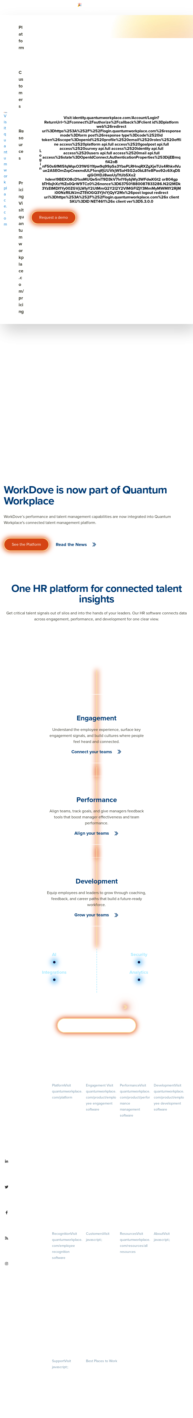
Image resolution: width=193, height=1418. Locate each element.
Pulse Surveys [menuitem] (96, 1130)
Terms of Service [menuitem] (63, 1387)
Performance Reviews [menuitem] (135, 1190)
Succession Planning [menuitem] (168, 1154)
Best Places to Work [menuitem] (101, 1360)
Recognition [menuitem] (67, 1245)
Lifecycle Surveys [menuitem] (98, 1123)
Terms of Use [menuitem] (61, 1380)
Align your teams (91, 833)
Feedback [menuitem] (135, 1171)
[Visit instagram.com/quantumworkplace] (24, 1272)
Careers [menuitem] (168, 1252)
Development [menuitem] (169, 1097)
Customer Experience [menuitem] (101, 1259)
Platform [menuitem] (67, 1091)
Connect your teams (91, 751)
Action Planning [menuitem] (97, 1137)
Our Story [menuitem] (168, 1290)
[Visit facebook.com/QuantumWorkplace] (24, 1221)
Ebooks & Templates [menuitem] (134, 1277)
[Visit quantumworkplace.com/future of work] (24, 1247)
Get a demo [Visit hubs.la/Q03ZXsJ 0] (96, 1025)
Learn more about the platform (93, 1007)
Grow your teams (91, 915)
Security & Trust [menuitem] (63, 1394)
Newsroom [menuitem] (168, 1316)
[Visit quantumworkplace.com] (5, 169)
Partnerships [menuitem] (162, 1329)
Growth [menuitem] (169, 1128)
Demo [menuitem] (66, 1110)
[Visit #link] (100, 10)
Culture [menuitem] (168, 1271)
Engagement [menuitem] (101, 1097)
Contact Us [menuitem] (168, 1342)
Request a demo (53, 217)
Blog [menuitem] (134, 1264)
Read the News (71, 544)
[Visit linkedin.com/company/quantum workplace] (24, 1170)
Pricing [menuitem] (66, 1129)
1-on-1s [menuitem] (135, 1209)
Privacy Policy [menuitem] (61, 1373)
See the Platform (26, 544)
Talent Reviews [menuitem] (164, 1147)
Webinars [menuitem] (134, 1290)
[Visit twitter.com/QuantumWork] (24, 1196)
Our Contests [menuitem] (95, 1367)
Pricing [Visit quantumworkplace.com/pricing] (21, 247)
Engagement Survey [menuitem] (100, 1116)
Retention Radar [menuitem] (97, 1144)
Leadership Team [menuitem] (166, 1303)
